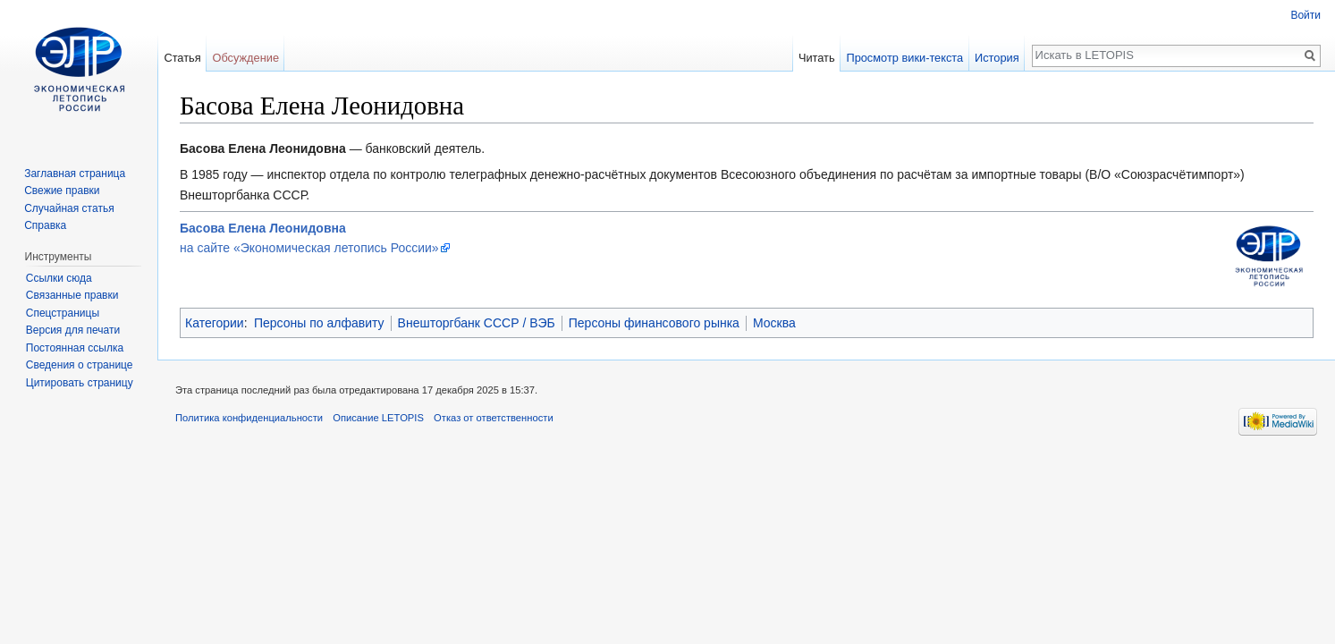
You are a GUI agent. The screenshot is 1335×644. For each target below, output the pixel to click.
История (997, 57)
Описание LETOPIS (378, 417)
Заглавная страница (74, 173)
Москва (774, 323)
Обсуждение (245, 57)
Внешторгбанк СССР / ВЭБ (476, 323)
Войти (1305, 15)
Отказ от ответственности (493, 417)
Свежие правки (61, 190)
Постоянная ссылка (74, 348)
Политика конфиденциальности (249, 417)
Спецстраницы (62, 313)
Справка (45, 225)
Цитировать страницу (79, 383)
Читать (816, 57)
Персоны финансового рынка (654, 323)
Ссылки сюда (59, 278)
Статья (182, 57)
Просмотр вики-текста (904, 57)
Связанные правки (72, 295)
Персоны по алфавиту (319, 323)
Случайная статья (69, 208)
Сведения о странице (79, 365)
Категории (214, 323)
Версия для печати (73, 330)
